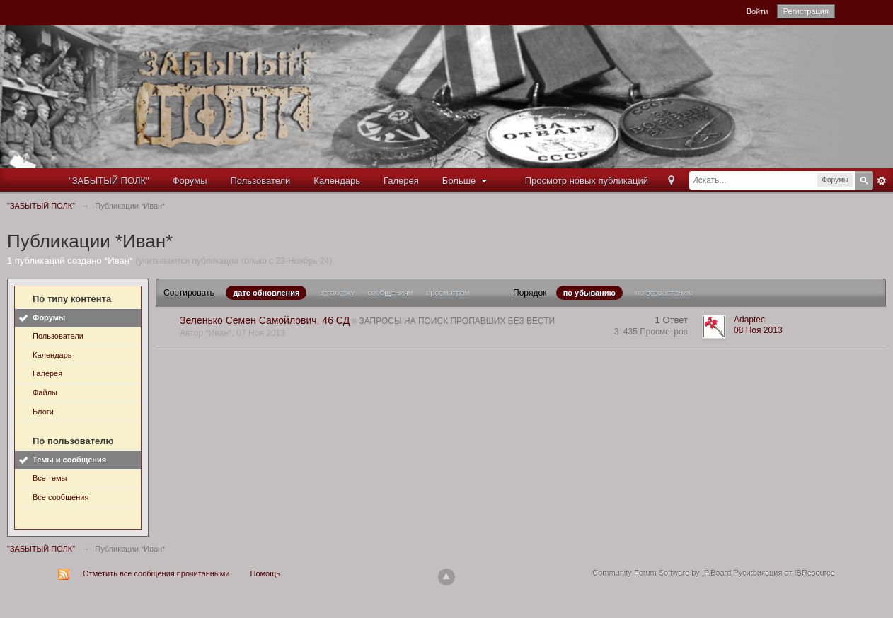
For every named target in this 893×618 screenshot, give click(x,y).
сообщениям (390, 292)
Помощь (265, 573)
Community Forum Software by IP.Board (661, 573)
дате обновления (266, 292)
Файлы (45, 392)
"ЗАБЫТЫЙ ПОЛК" (109, 180)
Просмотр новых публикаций (586, 180)
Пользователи (261, 180)
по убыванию (589, 292)
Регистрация (806, 11)
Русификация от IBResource (783, 573)
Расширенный (881, 181)
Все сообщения (60, 497)
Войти (757, 11)
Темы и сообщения (69, 459)
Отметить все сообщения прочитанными (156, 573)
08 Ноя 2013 (758, 330)
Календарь (336, 180)
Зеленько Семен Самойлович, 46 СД (265, 320)
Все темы (50, 478)
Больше (466, 180)
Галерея (401, 180)
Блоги (43, 411)
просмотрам (448, 292)
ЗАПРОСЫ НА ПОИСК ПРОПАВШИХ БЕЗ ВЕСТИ (457, 321)
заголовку (337, 292)
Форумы (190, 180)
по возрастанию (664, 292)
